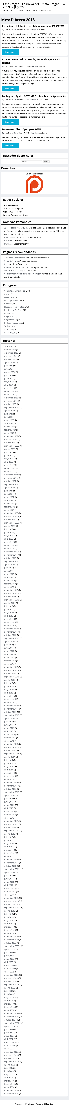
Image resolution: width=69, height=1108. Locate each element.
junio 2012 (8, 840)
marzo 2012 (9, 850)
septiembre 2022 (11, 446)
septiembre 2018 (11, 599)
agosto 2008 (9, 987)
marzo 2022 (9, 465)
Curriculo (8, 240)
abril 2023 (8, 423)
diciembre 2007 (11, 1013)
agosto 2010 (9, 911)
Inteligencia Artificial (13, 310)
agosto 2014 (9, 757)
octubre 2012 (10, 827)
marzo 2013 (9, 811)
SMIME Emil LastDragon (14, 270)
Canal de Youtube (12, 261)
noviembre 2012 (11, 824)
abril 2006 (8, 1077)
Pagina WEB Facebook (12, 211)
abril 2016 (8, 692)
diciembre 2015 (11, 705)
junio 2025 (8, 369)
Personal (42, 30)
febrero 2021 (10, 506)
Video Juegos (42, 133)
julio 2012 (8, 837)
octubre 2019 (10, 558)
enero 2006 (9, 1087)
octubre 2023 (10, 404)
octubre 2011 (10, 866)
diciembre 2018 (11, 590)
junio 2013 (8, 802)
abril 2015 (8, 731)
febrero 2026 (10, 349)
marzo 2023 (9, 426)
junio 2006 (8, 1071)
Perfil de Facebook (10, 205)
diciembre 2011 (11, 859)
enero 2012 (9, 856)
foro (6, 264)
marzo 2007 (9, 1042)
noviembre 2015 (11, 709)
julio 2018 (8, 606)
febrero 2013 (10, 814)
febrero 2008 (10, 1007)
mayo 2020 (9, 535)
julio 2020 (8, 529)
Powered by (24, 1104)
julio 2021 (8, 490)
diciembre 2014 (11, 744)
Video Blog (9, 329)
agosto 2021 (9, 487)
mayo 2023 (9, 420)
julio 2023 (8, 413)
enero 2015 (9, 741)
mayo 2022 (9, 458)
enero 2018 (9, 625)
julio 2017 (8, 644)
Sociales (7, 326)
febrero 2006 (10, 1084)
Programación (10, 319)
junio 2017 (8, 648)
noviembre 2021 (11, 478)
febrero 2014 (10, 776)
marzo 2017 (9, 657)
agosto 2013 (9, 795)
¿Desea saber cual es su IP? (16, 227)
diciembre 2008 (11, 975)
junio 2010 (8, 917)
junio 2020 (8, 532)
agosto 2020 (9, 526)
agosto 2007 (9, 1026)
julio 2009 (8, 952)
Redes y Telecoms (12, 323)
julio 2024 (8, 375)
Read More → (10, 52)
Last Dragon (9, 30)
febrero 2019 (10, 583)
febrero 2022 (10, 468)
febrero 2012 (10, 853)
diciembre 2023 (11, 397)
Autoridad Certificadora (14, 257)
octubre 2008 (10, 981)
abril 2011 (8, 885)
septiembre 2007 (11, 1023)
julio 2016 (8, 683)
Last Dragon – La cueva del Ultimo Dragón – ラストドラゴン (31, 5)
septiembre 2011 (11, 869)
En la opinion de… (12, 300)
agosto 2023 (9, 410)
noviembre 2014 (11, 747)
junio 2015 (8, 725)
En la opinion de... (45, 100)
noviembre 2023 (11, 401)
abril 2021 (8, 500)
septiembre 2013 (11, 792)
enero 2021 (9, 510)
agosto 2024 (9, 372)
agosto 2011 (9, 872)
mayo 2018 (9, 612)
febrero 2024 (10, 391)
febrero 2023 (10, 430)
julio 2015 (8, 721)
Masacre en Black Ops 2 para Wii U (21, 129)
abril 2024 (8, 385)
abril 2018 (8, 616)
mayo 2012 (9, 843)
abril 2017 (8, 654)
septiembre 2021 (11, 484)
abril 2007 (8, 1039)
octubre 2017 (10, 635)
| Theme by (44, 1104)
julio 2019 (8, 567)
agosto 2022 (9, 449)
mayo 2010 (9, 920)
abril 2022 (8, 462)
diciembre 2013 (11, 782)
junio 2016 (8, 686)
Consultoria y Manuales (14, 291)
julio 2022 (8, 452)
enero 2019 (9, 587)
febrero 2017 (10, 660)
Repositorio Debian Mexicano (17, 267)
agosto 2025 (9, 362)
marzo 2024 (9, 388)
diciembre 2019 (11, 551)
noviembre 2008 (11, 978)
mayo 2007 (9, 1036)
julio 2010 (8, 914)
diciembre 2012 (11, 821)
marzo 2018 (9, 619)
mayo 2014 (9, 766)
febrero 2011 (10, 891)
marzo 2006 (9, 1080)
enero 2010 (9, 933)
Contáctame (9, 237)
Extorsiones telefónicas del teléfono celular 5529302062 (33, 26)
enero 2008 (9, 1010)
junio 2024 (8, 378)
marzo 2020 (9, 542)
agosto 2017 (9, 641)
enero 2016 (9, 702)
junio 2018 (8, 609)
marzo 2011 (9, 888)
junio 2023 (8, 417)
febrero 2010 (10, 930)
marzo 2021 (9, 503)
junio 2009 (8, 955)
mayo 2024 (9, 381)
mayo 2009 (9, 959)
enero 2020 (9, 548)
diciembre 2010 (11, 898)
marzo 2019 (9, 580)
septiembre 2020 (11, 523)
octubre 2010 (10, 904)
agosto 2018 (9, 603)
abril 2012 (8, 846)
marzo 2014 (9, 773)
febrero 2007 (10, 1045)
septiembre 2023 (11, 407)
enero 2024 (9, 394)
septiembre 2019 (11, 561)
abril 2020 (8, 539)
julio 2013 (8, 798)
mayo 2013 (9, 805)
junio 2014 (8, 763)
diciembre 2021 (11, 474)
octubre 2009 (10, 943)
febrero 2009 (10, 968)
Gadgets (7, 303)
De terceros (9, 297)
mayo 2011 (9, 882)
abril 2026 (8, 346)
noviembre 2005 (11, 1093)
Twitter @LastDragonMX (13, 208)
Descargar (8, 244)
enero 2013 (9, 818)
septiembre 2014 (11, 753)
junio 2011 (8, 878)
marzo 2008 (9, 1004)
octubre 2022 (10, 442)
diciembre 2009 (11, 936)
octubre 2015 (10, 712)
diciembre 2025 (11, 353)
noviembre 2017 (11, 632)
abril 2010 (8, 923)
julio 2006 (8, 1068)
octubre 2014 (10, 750)
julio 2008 (8, 991)
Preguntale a (9, 316)
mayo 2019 (9, 574)
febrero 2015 (10, 737)
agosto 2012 (9, 834)
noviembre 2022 (11, 439)
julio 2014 (8, 760)
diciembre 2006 (11, 1052)
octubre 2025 (10, 359)
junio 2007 (8, 1032)
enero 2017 (9, 664)
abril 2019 (8, 577)
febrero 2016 (10, 699)
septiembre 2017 (11, 638)
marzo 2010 (9, 927)
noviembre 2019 (11, 555)
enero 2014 (9, 779)
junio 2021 (8, 494)
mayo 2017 (9, 651)
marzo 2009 (9, 965)
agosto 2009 (9, 949)
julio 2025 (8, 365)
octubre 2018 (10, 596)
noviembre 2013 (11, 785)
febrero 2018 (10, 622)
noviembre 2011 (11, 862)
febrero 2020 (10, 545)
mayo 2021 (9, 497)
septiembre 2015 (11, 715)
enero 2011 (9, 895)
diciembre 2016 (11, 667)
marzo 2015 (9, 734)
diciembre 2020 (11, 513)
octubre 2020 (10, 519)
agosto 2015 (9, 718)
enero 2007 (9, 1048)
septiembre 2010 (11, 907)
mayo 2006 (9, 1074)
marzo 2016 (9, 696)
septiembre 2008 (11, 984)
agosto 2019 (9, 564)
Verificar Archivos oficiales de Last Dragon (22, 273)
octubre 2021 (10, 481)
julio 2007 (8, 1029)
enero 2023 (9, 433)
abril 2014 (8, 769)
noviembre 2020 (11, 516)
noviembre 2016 (11, 670)
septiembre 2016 (11, 676)
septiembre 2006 (11, 1061)
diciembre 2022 (11, 436)
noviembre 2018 (11, 593)
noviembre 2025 (11, 356)
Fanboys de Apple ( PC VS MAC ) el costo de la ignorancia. (34, 96)
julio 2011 (8, 875)
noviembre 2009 (11, 939)
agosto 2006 (9, 1064)
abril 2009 (8, 962)
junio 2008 (8, 994)
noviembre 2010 (11, 901)
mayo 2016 (9, 689)
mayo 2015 (9, 728)
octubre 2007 (10, 1020)
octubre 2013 (10, 789)
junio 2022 (8, 455)
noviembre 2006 (11, 1055)
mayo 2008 (9, 997)
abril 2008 (8, 1000)
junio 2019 (8, 571)
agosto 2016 (9, 680)
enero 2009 (9, 971)
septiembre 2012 (11, 830)
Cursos (7, 294)
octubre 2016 (10, 673)
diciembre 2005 (11, 1090)
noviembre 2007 (11, 1016)
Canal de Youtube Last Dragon (15, 215)
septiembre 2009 (11, 946)
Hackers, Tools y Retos (14, 307)
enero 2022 (9, 471)
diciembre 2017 (11, 628)
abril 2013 (8, 808)
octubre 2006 (10, 1058)
